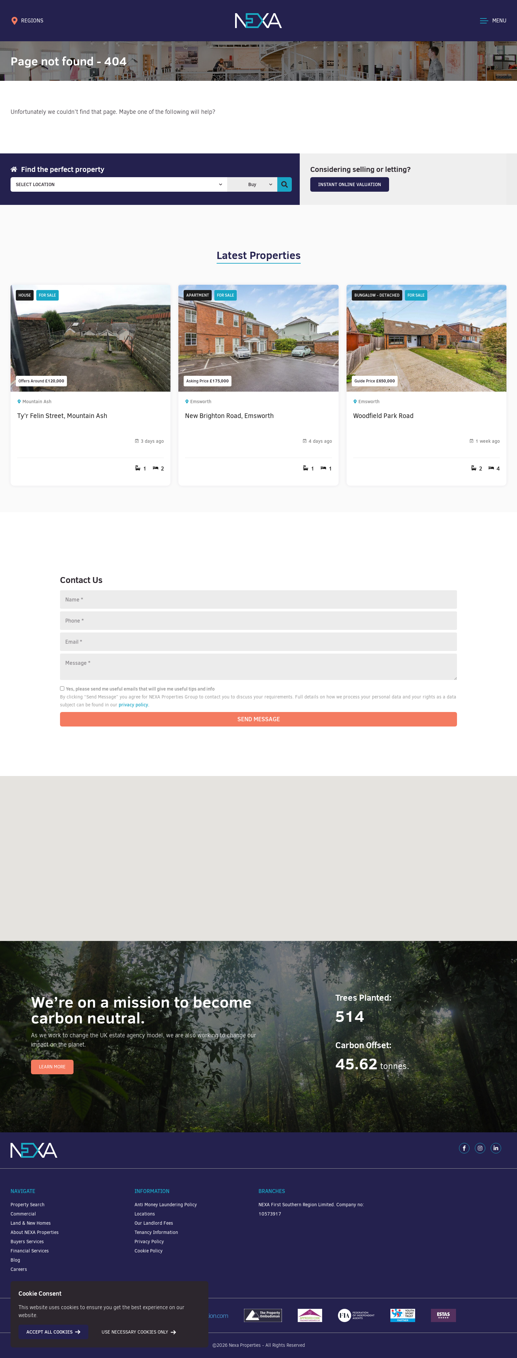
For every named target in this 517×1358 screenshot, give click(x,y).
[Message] (258, 667)
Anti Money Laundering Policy (166, 1205)
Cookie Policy (149, 1251)
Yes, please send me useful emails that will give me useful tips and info (137, 689)
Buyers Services (27, 1242)
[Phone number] (258, 620)
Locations (145, 1214)
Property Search (28, 1205)
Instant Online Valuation (349, 184)
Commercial (23, 1214)
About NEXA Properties (35, 1232)
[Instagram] (480, 1148)
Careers (19, 1269)
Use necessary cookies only (139, 1332)
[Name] (258, 599)
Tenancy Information (156, 1232)
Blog (15, 1260)
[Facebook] (464, 1148)
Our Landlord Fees (154, 1223)
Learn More (52, 1067)
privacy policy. (134, 704)
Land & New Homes (31, 1223)
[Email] (258, 641)
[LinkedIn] (496, 1148)
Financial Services (30, 1251)
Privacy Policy (149, 1242)
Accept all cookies (53, 1332)
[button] (413, 910)
